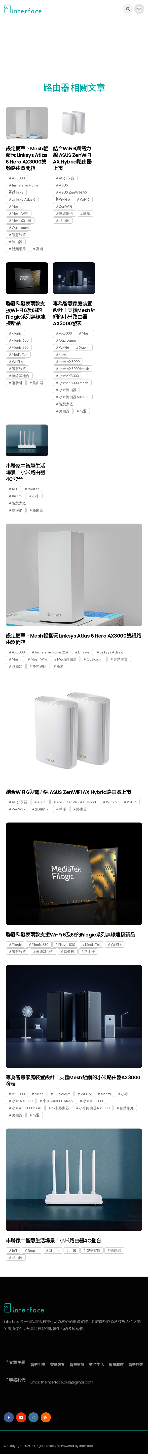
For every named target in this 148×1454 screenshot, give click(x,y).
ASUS (63, 185)
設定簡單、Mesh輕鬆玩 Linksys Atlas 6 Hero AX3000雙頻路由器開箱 (27, 158)
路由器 (17, 242)
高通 (39, 249)
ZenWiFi (65, 206)
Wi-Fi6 (64, 347)
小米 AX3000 (69, 361)
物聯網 (17, 510)
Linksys (17, 192)
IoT (15, 489)
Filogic (17, 333)
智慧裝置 (19, 234)
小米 (62, 354)
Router (33, 489)
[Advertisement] (74, 53)
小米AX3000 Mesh (73, 383)
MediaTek (19, 354)
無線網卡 (66, 213)
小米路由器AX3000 (74, 397)
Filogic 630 (20, 340)
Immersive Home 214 (23, 185)
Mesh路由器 (21, 220)
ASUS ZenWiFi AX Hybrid (71, 192)
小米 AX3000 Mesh (74, 368)
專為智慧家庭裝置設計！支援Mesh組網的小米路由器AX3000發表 (74, 313)
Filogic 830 (20, 347)
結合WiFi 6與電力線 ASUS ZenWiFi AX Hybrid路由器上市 (72, 158)
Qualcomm (20, 227)
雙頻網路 (19, 249)
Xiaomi (84, 347)
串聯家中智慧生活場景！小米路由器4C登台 (25, 472)
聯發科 (17, 383)
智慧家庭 (66, 404)
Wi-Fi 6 (64, 199)
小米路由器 (68, 390)
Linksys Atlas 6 (23, 199)
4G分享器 (66, 178)
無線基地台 (20, 375)
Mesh (16, 206)
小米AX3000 (69, 375)
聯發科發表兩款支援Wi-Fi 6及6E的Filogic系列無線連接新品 (25, 313)
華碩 (86, 213)
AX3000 (18, 178)
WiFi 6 (84, 199)
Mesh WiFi (20, 213)
